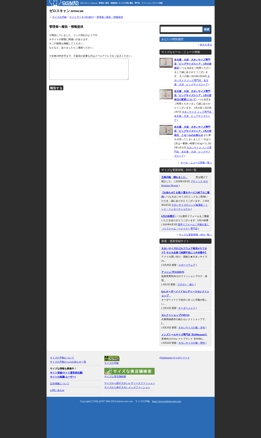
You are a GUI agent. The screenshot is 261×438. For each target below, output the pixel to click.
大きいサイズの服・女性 (191, 327)
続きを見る (206, 44)
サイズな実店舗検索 (115, 376)
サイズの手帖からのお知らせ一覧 (68, 362)
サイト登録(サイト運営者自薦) (66, 372)
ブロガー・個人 (185, 284)
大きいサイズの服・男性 (191, 343)
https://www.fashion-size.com (166, 401)
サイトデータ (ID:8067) (81, 17)
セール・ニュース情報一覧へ (196, 162)
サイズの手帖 (59, 17)
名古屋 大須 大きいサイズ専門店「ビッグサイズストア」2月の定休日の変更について (193, 95)
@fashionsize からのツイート (174, 357)
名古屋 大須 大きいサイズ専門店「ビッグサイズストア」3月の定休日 (193, 63)
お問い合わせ (57, 390)
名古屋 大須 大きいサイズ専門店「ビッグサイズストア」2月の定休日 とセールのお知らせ (193, 131)
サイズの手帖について (62, 357)
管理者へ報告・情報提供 (110, 17)
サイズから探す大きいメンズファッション (127, 387)
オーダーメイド (186, 308)
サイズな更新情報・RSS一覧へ (195, 234)
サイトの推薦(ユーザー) (63, 377)
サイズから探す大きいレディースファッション (129, 383)
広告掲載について (59, 383)
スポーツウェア (186, 265)
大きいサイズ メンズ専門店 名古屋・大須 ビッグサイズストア (192, 80)
